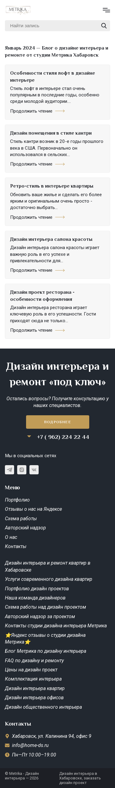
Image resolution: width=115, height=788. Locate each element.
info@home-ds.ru (30, 745)
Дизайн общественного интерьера (43, 707)
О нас (11, 537)
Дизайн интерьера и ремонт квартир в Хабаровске (47, 566)
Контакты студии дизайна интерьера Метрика (56, 626)
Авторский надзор (25, 528)
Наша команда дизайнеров (35, 598)
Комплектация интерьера (33, 679)
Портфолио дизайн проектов (37, 589)
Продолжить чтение (37, 111)
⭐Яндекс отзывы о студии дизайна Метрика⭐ (45, 638)
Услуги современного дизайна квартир (48, 579)
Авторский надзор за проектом (40, 616)
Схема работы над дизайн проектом (45, 607)
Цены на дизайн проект (31, 670)
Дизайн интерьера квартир (35, 688)
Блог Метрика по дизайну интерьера (45, 651)
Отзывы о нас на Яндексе (33, 509)
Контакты (15, 546)
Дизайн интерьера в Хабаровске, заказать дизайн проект (80, 778)
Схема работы (21, 518)
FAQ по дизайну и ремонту (34, 660)
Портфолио (17, 500)
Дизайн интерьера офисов (34, 697)
